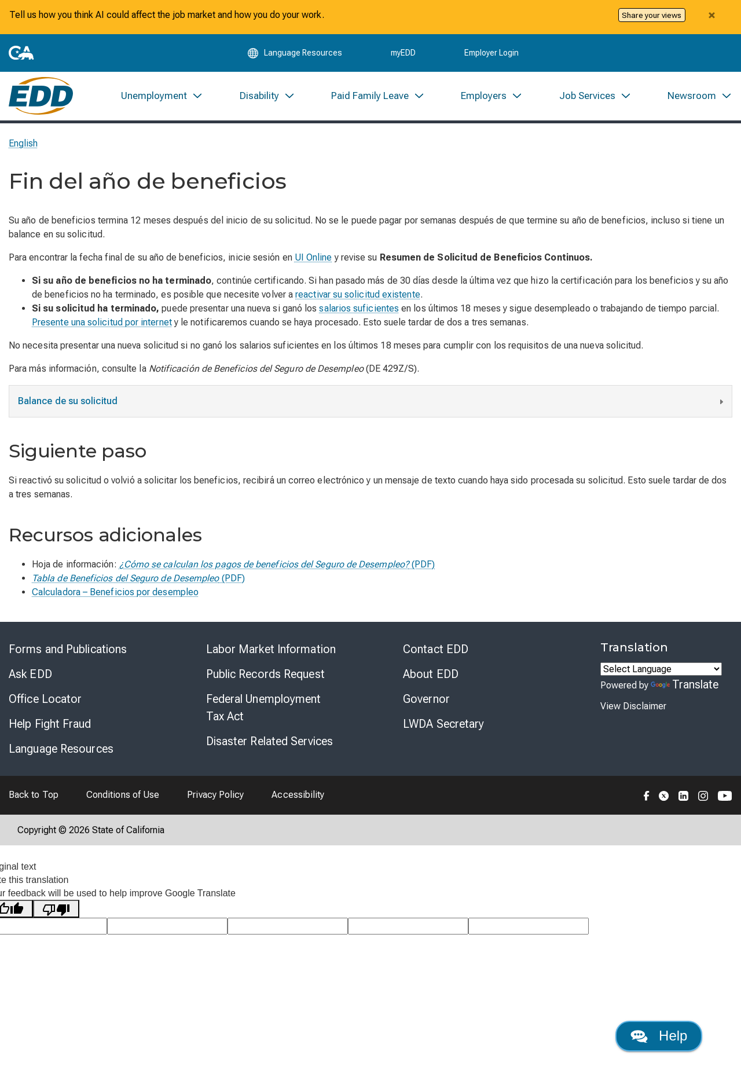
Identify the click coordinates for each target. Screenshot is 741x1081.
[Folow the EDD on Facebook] (647, 795)
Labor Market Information (271, 650)
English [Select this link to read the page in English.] (23, 143)
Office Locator (45, 699)
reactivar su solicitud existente (357, 295)
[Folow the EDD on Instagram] (703, 795)
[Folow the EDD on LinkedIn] (683, 795)
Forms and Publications (68, 650)
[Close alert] (711, 15)
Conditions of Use (122, 795)
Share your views (651, 15)
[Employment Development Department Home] (41, 96)
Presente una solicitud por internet (102, 322)
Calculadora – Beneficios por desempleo (115, 592)
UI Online (313, 257)
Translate (685, 685)
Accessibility (298, 795)
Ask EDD (30, 674)
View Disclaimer (633, 706)
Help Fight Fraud (50, 724)
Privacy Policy (215, 795)
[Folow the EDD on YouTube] (725, 795)
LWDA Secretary (443, 724)
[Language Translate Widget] (661, 669)
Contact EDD (435, 650)
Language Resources (61, 749)
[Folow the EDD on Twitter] (664, 795)
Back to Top (33, 795)
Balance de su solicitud (372, 403)
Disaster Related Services (269, 742)
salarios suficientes (359, 308)
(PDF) (277, 564)
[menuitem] (162, 96)
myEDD (403, 53)
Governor (426, 699)
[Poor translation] (56, 909)
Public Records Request (265, 674)
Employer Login (491, 53)
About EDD (430, 674)
